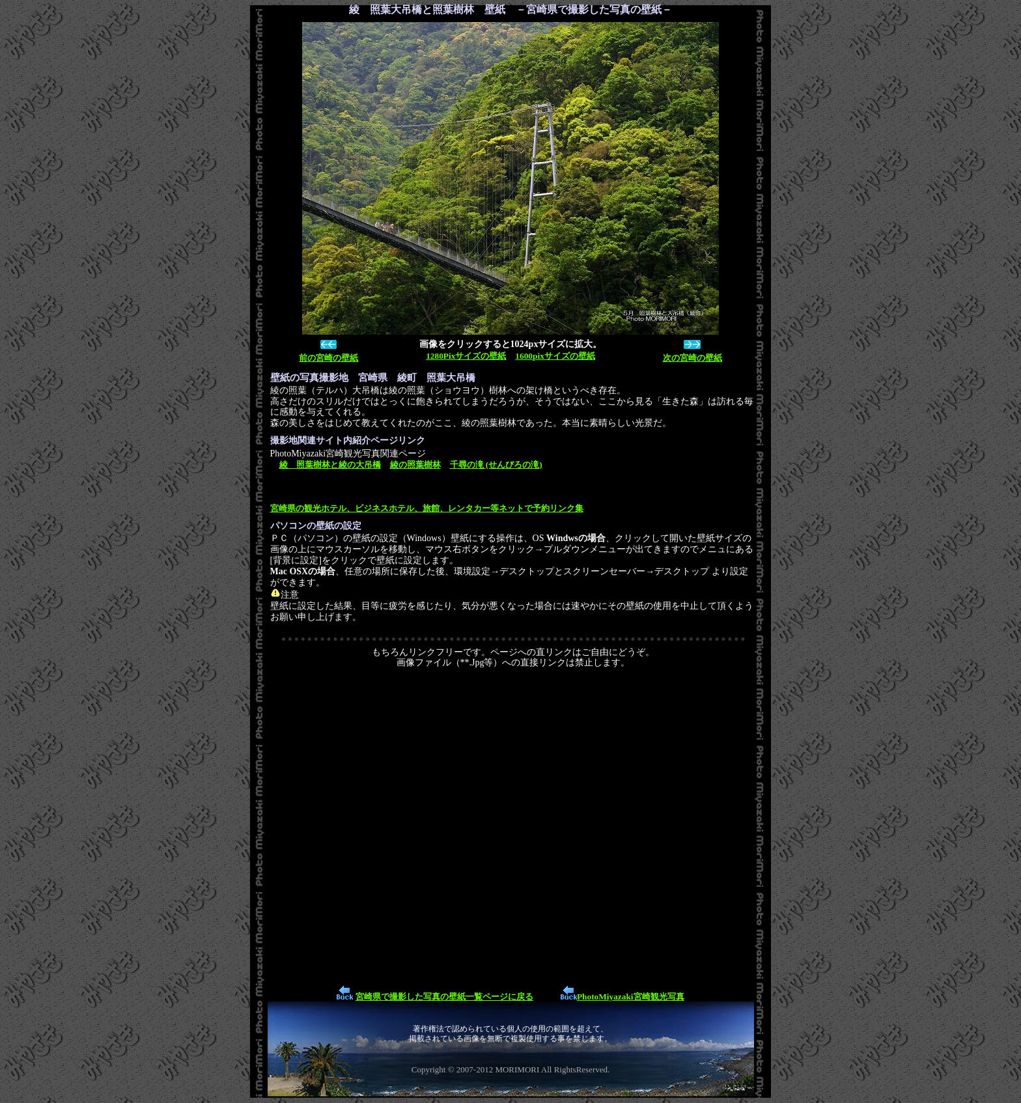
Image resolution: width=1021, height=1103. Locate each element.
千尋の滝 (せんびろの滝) (496, 464)
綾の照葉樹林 (415, 464)
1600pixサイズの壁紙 (554, 356)
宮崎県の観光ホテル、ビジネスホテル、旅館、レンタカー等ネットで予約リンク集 (426, 508)
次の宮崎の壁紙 (692, 358)
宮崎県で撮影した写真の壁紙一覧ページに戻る (444, 996)
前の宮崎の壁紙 (328, 358)
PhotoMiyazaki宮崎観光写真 (630, 996)
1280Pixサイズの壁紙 (466, 356)
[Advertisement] (513, 825)
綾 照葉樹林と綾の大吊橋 (330, 464)
